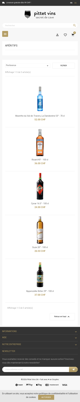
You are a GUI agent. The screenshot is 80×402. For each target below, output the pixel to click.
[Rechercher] (40, 25)
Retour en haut (62, 316)
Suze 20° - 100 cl (40, 247)
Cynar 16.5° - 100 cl (40, 203)
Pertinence (27, 65)
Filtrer (63, 66)
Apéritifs (11, 45)
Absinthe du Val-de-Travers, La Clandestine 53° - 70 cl (40, 116)
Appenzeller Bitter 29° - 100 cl (40, 291)
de (75, 3)
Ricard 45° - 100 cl (40, 159)
